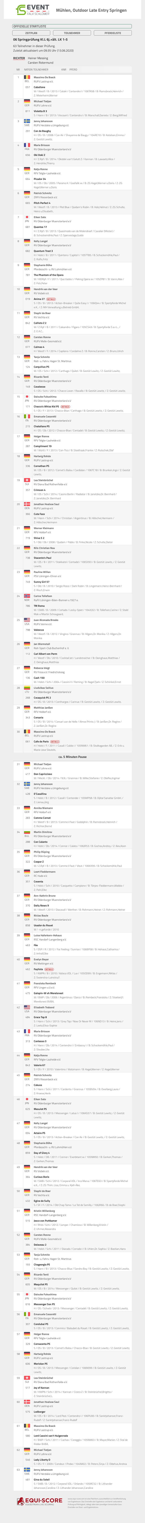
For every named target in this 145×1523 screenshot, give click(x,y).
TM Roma (39, 606)
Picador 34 (40, 179)
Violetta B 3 (41, 111)
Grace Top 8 (40, 1017)
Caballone (40, 87)
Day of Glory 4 (42, 1153)
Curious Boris (42, 1177)
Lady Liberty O (42, 1460)
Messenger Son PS (45, 1304)
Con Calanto (41, 842)
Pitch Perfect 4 (42, 203)
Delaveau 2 (40, 1245)
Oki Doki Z (40, 155)
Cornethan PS (42, 466)
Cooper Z (39, 862)
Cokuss (38, 1085)
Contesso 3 (40, 1041)
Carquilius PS (42, 367)
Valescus (39, 630)
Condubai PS (41, 1324)
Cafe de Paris (47, 741)
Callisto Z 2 (40, 323)
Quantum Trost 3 (43, 251)
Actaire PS (40, 1133)
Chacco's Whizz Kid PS (52, 406)
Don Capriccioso (43, 774)
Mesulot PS (40, 1109)
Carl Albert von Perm (46, 654)
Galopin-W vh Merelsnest (49, 993)
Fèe (36, 945)
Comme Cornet (42, 818)
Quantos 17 (41, 227)
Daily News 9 (41, 905)
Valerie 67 (40, 1065)
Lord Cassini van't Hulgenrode (51, 1436)
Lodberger (40, 1412)
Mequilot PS (41, 1284)
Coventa (39, 881)
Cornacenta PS (42, 1344)
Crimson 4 (40, 490)
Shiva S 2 (39, 538)
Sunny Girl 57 (42, 582)
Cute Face (39, 514)
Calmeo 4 (39, 347)
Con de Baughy (42, 131)
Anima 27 (45, 299)
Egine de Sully (42, 1201)
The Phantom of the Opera (49, 275)
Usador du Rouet (43, 925)
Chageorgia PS (42, 1264)
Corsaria (39, 717)
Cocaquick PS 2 (43, 698)
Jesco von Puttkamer (46, 1221)
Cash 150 (39, 678)
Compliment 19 (43, 446)
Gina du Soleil (42, 1479)
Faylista (44, 969)
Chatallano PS (42, 426)
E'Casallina (40, 794)
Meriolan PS (41, 1364)
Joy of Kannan (42, 1388)
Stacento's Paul (43, 558)
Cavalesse (40, 387)
